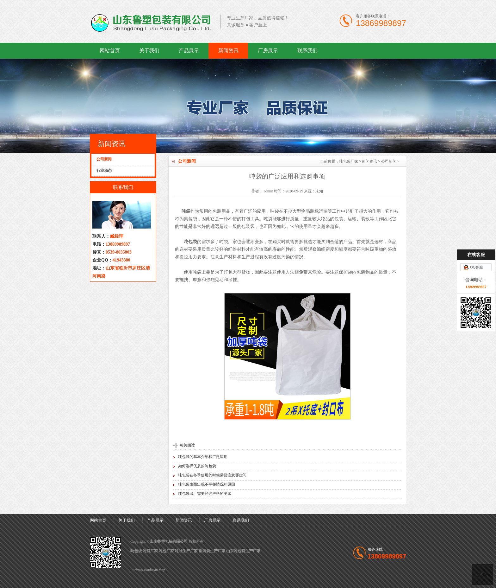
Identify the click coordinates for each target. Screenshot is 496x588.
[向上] (482, 574)
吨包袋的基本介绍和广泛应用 (202, 457)
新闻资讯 (228, 50)
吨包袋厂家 (348, 161)
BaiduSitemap (154, 570)
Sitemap (136, 570)
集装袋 (190, 218)
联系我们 (307, 50)
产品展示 (189, 50)
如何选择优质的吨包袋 (197, 466)
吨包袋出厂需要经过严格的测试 (204, 493)
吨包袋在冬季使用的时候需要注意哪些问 (212, 475)
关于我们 (149, 50)
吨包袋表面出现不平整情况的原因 (206, 484)
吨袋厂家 (228, 241)
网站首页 (110, 50)
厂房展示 (268, 50)
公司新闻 (388, 161)
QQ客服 (476, 237)
